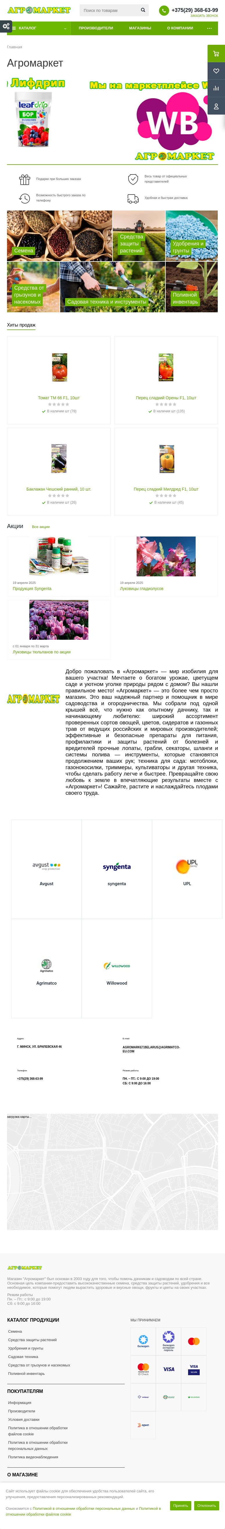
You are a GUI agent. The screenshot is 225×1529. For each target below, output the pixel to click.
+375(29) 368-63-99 (195, 10)
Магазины (140, 28)
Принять (180, 1505)
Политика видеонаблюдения (33, 1457)
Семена (15, 1331)
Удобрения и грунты (25, 1348)
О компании (180, 28)
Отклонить (206, 1505)
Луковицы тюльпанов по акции (42, 652)
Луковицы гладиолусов (141, 588)
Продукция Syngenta (32, 588)
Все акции (41, 527)
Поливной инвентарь (26, 1373)
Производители (96, 28)
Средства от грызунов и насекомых (39, 1365)
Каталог (27, 28)
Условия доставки (24, 1419)
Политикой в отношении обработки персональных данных (84, 1508)
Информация (19, 1402)
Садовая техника (23, 1357)
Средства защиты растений (32, 1340)
